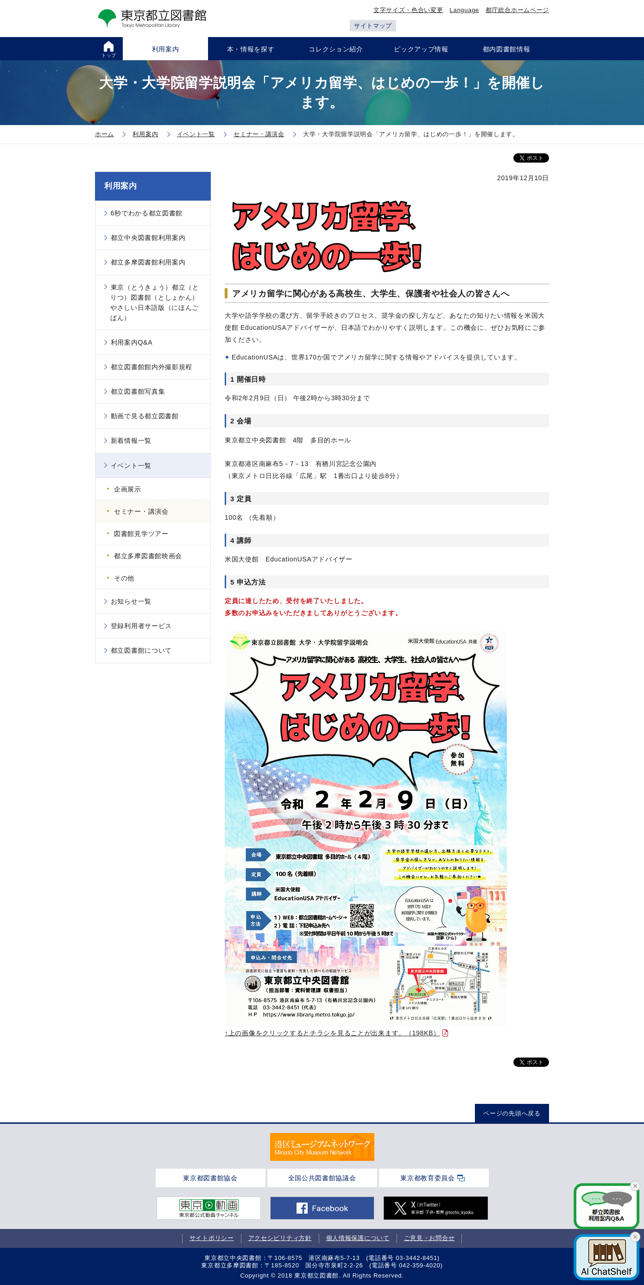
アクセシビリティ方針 (280, 1238)
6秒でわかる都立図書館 (147, 213)
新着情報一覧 (131, 440)
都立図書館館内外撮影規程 (151, 367)
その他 (124, 578)
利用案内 (120, 186)
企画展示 (127, 489)
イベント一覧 (131, 465)
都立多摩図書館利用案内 (148, 262)
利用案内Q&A (131, 342)
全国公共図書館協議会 (322, 1178)
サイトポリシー (211, 1238)
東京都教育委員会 (427, 1178)
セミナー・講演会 (141, 511)
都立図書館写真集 (138, 391)
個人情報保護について (358, 1238)
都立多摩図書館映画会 (148, 556)
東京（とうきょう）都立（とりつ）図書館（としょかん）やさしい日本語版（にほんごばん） (154, 302)
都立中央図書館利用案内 (148, 237)
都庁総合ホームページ (517, 9)
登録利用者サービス (141, 626)
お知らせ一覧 (131, 601)
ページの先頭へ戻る (511, 1113)
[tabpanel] (322, 1147)
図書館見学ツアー (141, 533)
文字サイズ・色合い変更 (408, 9)
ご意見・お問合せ (429, 1238)
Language (464, 9)
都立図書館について (141, 650)
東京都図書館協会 (210, 1178)
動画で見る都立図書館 (145, 416)
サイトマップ (373, 25)
